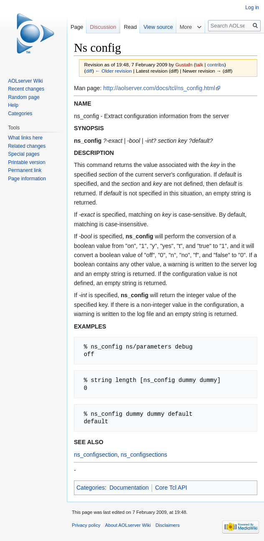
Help (13, 105)
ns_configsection (95, 454)
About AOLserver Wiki (128, 525)
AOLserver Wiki (25, 81)
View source (158, 27)
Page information (27, 179)
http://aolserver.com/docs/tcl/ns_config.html (159, 88)
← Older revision (113, 70)
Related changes (27, 146)
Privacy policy (86, 525)
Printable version (26, 162)
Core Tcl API (171, 487)
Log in (252, 7)
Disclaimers (167, 525)
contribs (215, 64)
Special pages (23, 154)
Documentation (129, 487)
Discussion (103, 27)
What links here (25, 138)
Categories (90, 487)
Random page (23, 97)
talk (199, 64)
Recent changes (26, 89)
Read (130, 27)
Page (77, 27)
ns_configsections (144, 454)
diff (89, 70)
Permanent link (24, 170)
